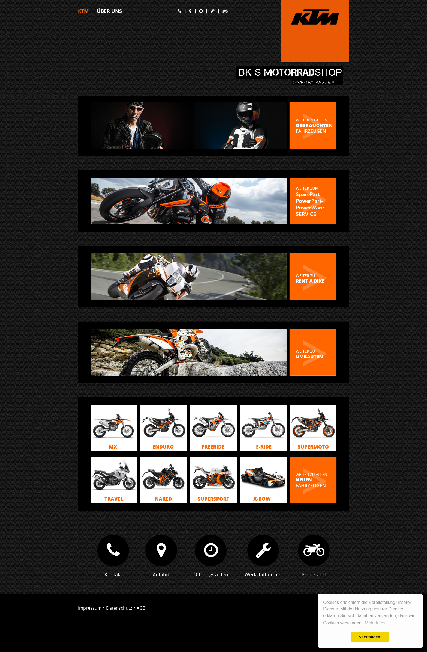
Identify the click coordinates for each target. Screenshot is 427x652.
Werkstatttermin (263, 578)
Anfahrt (161, 578)
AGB (141, 612)
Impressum (89, 612)
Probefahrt (314, 578)
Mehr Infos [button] (375, 623)
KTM (83, 11)
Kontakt (113, 578)
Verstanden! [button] (370, 637)
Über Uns (109, 11)
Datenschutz (119, 612)
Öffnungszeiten (210, 578)
